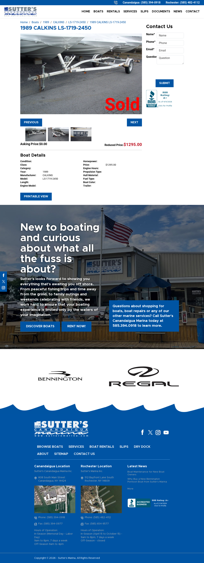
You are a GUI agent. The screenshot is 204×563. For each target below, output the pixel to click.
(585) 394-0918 (150, 2)
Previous (31, 122)
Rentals (113, 11)
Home (86, 11)
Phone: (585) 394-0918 (51, 517)
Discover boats (40, 326)
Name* (150, 34)
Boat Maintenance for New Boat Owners (145, 473)
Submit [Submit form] (164, 83)
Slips (144, 11)
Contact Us (84, 454)
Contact (193, 11)
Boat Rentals (102, 446)
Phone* (150, 41)
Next (134, 122)
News (178, 11)
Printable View (36, 196)
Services (130, 11)
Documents (161, 11)
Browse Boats (50, 446)
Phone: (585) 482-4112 (98, 517)
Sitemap (61, 454)
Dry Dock (142, 446)
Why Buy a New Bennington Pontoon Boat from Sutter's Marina (147, 480)
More (130, 489)
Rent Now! (76, 326)
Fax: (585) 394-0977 (50, 524)
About (43, 454)
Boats (98, 11)
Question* (150, 56)
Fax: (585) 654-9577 (97, 524)
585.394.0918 (125, 325)
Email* (150, 49)
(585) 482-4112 (190, 2)
